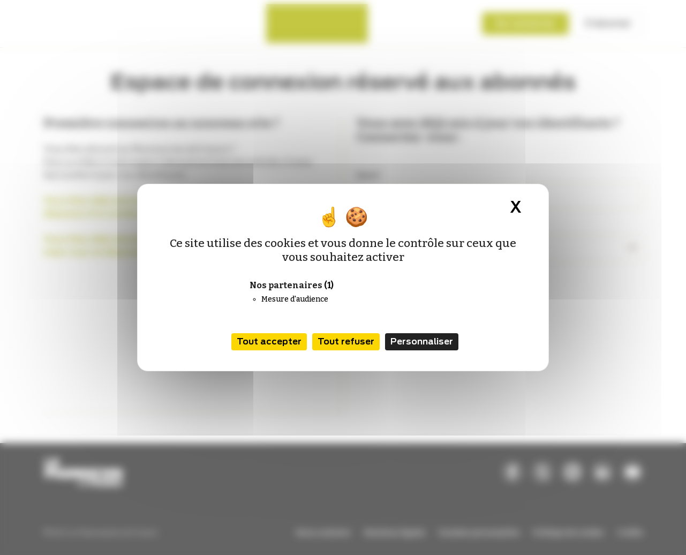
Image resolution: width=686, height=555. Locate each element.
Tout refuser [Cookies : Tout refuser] (346, 341)
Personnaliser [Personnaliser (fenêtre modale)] (421, 341)
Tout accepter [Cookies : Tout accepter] (269, 341)
